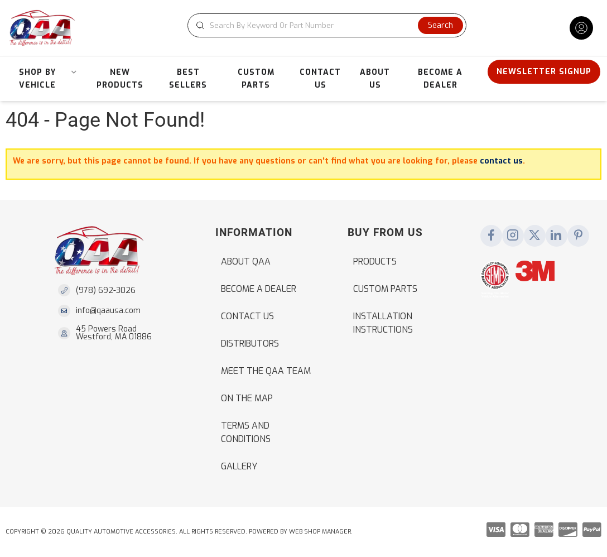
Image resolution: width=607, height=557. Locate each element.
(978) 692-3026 (106, 290)
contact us (501, 161)
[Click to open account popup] (581, 28)
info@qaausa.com (108, 311)
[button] (326, 25)
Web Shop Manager (320, 531)
